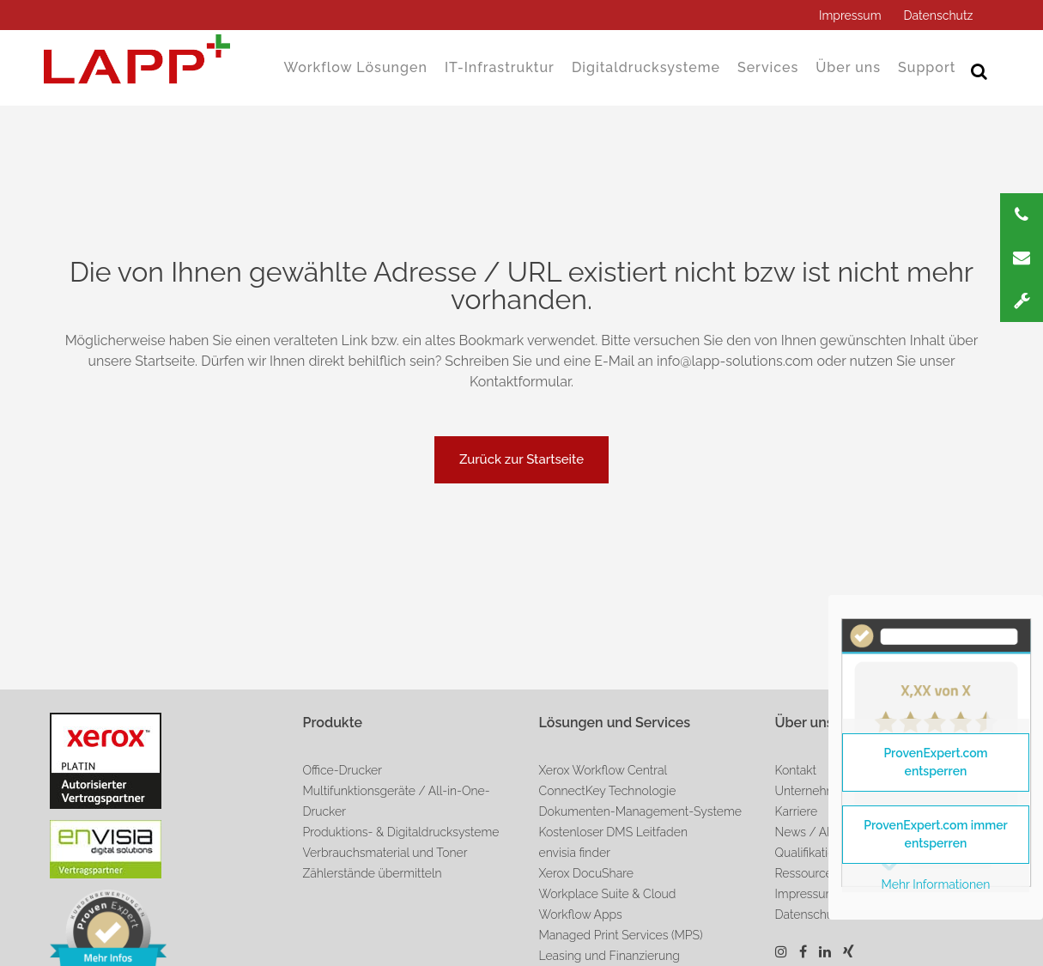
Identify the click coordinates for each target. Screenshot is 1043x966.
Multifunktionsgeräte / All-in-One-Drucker (396, 801)
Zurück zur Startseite (521, 459)
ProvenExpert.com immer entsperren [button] (936, 834)
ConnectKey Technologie (607, 791)
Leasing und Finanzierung (609, 956)
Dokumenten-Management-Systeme (640, 811)
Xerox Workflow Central (603, 770)
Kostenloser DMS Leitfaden (613, 832)
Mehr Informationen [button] (936, 884)
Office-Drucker (343, 770)
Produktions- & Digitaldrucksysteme (401, 832)
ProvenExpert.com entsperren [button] (935, 762)
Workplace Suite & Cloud (607, 894)
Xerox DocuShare (586, 873)
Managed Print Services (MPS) (621, 935)
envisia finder (574, 853)
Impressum (850, 15)
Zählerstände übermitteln (372, 873)
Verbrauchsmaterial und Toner (385, 853)
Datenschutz (938, 15)
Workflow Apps (580, 914)
